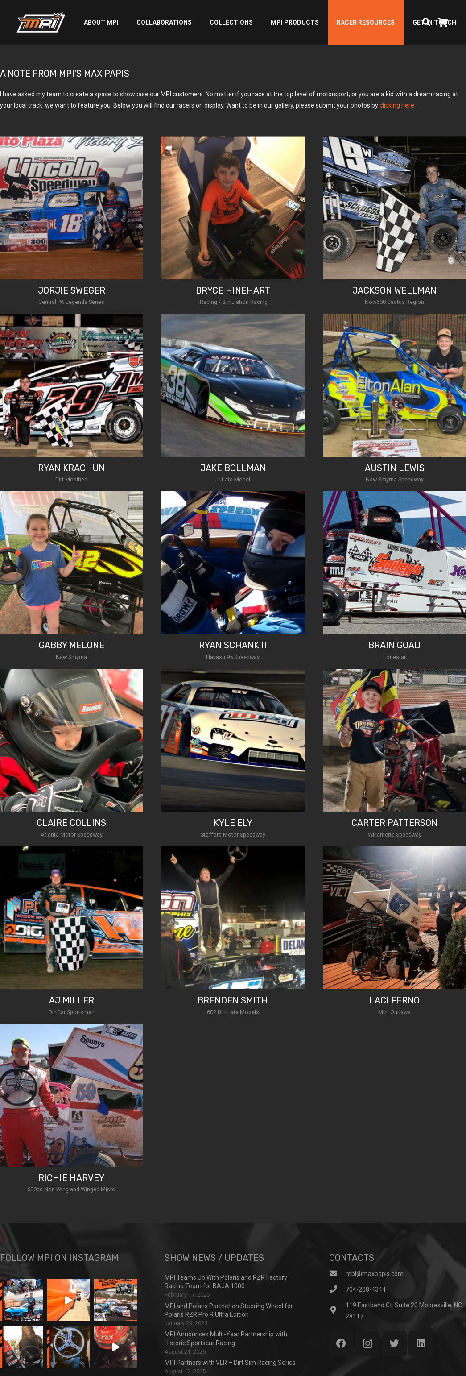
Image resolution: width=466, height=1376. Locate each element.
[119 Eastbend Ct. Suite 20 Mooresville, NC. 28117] (337, 1310)
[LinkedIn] (420, 1343)
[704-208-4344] (337, 1289)
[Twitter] (394, 1343)
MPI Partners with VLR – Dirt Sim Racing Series (230, 1362)
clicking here (396, 105)
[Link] (41, 22)
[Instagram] (367, 1343)
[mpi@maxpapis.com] (337, 1274)
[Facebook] (341, 1343)
